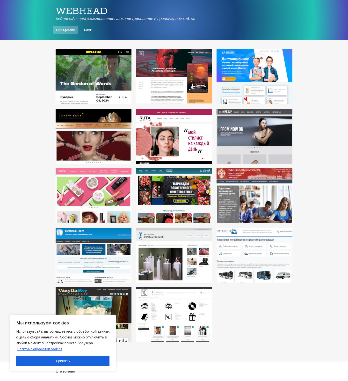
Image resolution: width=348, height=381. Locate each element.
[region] (63, 343)
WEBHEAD (82, 11)
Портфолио (65, 30)
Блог (88, 30)
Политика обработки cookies (41, 348)
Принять (63, 361)
